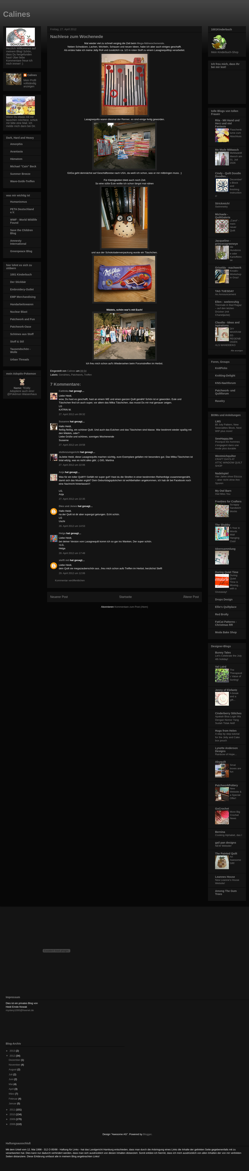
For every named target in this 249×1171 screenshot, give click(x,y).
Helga (62, 533)
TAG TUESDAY (224, 291)
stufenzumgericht (69, 452)
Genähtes (64, 374)
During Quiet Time (226, 572)
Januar (13, 1103)
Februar (13, 1098)
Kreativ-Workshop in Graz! (235, 274)
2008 (13, 1124)
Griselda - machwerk (228, 267)
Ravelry (220, 400)
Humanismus (18, 201)
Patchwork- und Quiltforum (225, 392)
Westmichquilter (225, 456)
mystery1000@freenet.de (20, 1010)
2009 (13, 1119)
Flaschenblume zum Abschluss (236, 133)
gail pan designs (225, 842)
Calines (16, 14)
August (13, 1069)
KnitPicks (221, 368)
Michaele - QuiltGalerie (222, 216)
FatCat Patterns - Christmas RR (226, 623)
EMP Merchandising (23, 296)
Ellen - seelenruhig (227, 301)
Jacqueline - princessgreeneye (226, 242)
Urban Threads (19, 359)
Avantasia (16, 151)
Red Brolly (222, 614)
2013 (13, 1050)
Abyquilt (220, 761)
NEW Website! (223, 845)
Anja (61, 472)
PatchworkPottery (226, 785)
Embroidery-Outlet (22, 289)
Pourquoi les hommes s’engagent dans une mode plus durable (227, 445)
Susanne (64, 421)
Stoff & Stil (17, 341)
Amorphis (16, 144)
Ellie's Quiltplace (225, 606)
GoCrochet (222, 808)
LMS (218, 421)
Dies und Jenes (68, 506)
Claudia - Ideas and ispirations (227, 324)
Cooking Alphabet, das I (228, 835)
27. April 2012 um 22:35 (72, 498)
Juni (11, 1079)
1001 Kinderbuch (21, 274)
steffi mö (64, 560)
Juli (11, 1074)
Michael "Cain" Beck (23, 166)
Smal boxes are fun (235, 768)
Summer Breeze (20, 173)
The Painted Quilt (226, 853)
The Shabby (222, 524)
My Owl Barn (223, 490)
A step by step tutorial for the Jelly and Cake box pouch (227, 737)
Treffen (88, 374)
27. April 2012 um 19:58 (72, 444)
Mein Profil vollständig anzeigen (30, 83)
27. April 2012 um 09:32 (72, 414)
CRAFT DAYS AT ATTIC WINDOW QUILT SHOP (228, 462)
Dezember (15, 1059)
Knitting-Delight (225, 375)
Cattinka (64, 391)
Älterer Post (191, 596)
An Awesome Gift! (235, 860)
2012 (13, 1055)
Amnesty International (18, 242)
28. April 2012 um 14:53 (72, 526)
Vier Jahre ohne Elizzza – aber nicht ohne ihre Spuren (228, 480)
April (12, 1089)
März (12, 1093)
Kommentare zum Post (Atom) (131, 606)
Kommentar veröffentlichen (70, 580)
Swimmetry (221, 206)
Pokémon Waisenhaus (23, 394)
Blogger (147, 1134)
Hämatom (16, 158)
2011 (13, 1109)
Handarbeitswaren (21, 304)
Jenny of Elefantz (226, 690)
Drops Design (224, 599)
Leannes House (225, 876)
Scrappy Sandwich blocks (235, 508)
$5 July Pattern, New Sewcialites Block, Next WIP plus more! (228, 428)
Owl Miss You (222, 493)
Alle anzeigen (237, 350)
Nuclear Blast (18, 311)
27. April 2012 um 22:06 (72, 464)
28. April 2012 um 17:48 (72, 553)
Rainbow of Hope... (226, 754)
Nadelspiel (222, 473)
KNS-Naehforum (225, 383)
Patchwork (77, 374)
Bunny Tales (223, 652)
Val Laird (220, 666)
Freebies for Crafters (228, 501)
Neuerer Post (59, 596)
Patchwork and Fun (22, 319)
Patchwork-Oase (20, 326)
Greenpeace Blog (21, 251)
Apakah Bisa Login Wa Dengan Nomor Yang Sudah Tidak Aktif (228, 720)
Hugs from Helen (226, 730)
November (15, 1064)
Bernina (220, 831)
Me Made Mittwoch (227, 149)
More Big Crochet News (235, 815)
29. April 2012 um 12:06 (72, 573)
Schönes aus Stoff (22, 334)
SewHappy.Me (224, 438)
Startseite (125, 596)
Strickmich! (222, 203)
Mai (11, 1084)
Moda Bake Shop (226, 632)
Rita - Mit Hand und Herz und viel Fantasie (227, 123)
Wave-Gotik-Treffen (22, 181)
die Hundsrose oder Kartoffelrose (236, 253)
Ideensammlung (225, 548)
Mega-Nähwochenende (150, 43)
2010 (13, 1114)
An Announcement (225, 294)
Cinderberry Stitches (228, 713)
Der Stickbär (18, 281)
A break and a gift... (234, 696)
